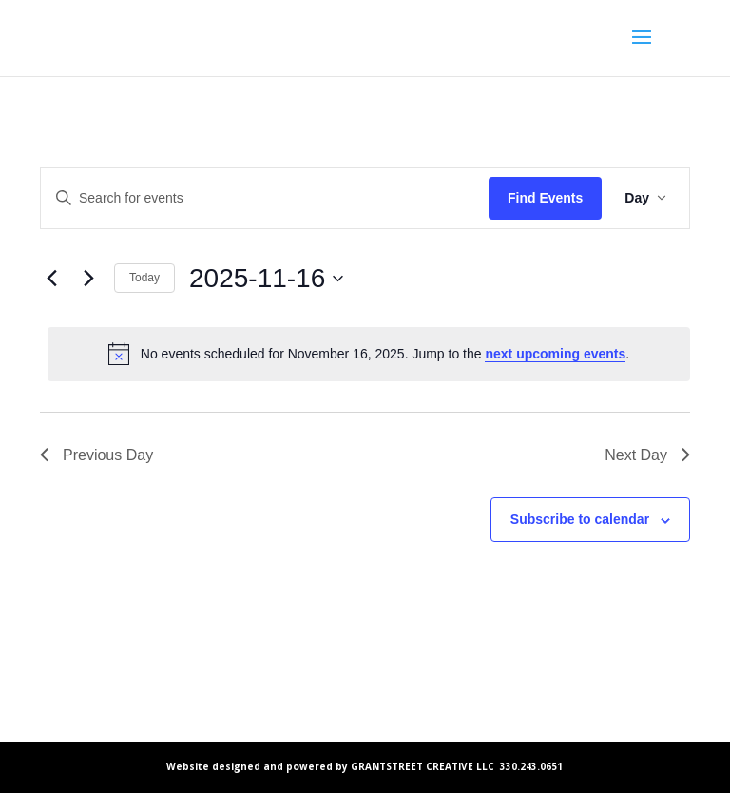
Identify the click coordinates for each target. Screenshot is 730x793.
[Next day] (88, 278)
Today (144, 277)
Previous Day (96, 455)
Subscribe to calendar (579, 519)
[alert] (369, 353)
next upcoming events (555, 353)
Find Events (545, 197)
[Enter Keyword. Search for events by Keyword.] (265, 198)
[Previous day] (51, 278)
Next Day (647, 455)
